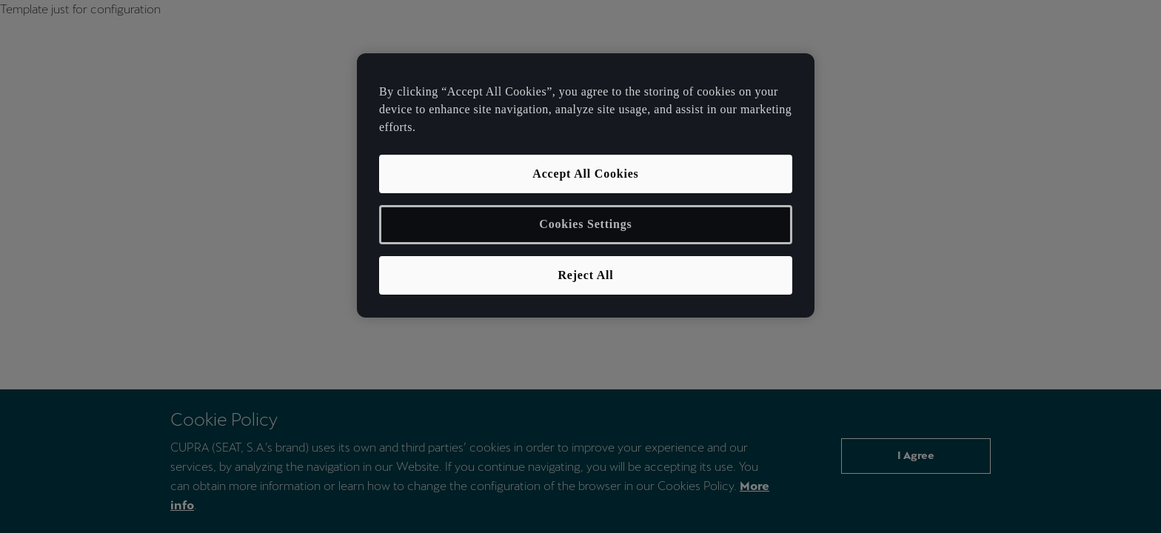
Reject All (585, 275)
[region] (585, 185)
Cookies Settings (585, 224)
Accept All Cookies (585, 173)
